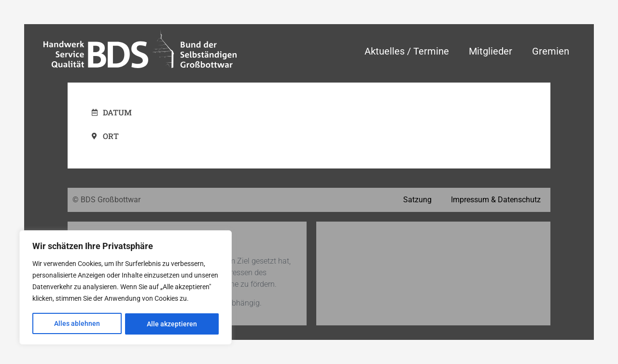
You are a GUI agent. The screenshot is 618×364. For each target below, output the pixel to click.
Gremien (550, 51)
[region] (125, 288)
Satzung (417, 199)
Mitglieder (490, 51)
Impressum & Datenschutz (496, 199)
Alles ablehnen (77, 324)
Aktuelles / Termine (407, 51)
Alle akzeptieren (172, 324)
